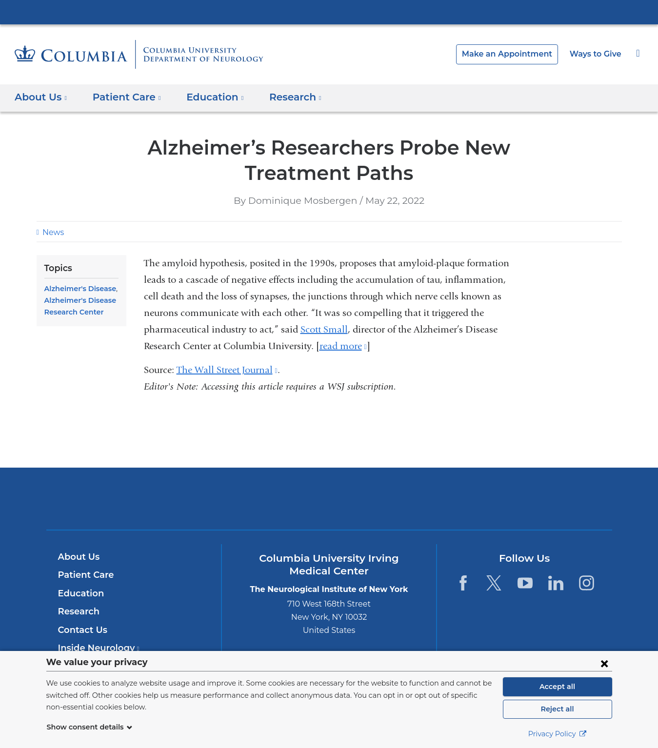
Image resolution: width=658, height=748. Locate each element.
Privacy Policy (557, 734)
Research (78, 611)
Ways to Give (596, 54)
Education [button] (206, 97)
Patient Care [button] (122, 97)
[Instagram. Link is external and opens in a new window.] (587, 583)
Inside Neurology (96, 648)
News (52, 232)
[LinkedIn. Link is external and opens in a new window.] (556, 583)
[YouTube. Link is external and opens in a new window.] (525, 583)
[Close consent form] (604, 663)
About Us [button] (41, 97)
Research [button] (283, 97)
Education (79, 593)
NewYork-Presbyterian (329, 505)
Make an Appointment (514, 54)
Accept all (557, 686)
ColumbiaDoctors (469, 498)
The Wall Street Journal (227, 369)
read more (343, 346)
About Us (77, 557)
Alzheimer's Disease (78, 289)
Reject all (557, 709)
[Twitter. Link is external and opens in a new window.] (494, 583)
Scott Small (324, 329)
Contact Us (81, 630)
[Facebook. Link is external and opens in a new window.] (463, 583)
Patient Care (83, 575)
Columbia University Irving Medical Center (329, 12)
